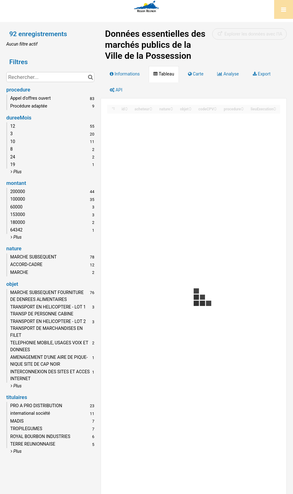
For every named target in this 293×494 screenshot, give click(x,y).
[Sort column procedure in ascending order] (242, 107)
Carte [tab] (195, 73)
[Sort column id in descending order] (126, 109)
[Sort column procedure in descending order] (242, 109)
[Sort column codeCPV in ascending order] (215, 107)
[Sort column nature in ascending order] (171, 107)
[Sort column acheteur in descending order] (150, 109)
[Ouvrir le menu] (283, 9)
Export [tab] (262, 73)
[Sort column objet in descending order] (190, 109)
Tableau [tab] (163, 73)
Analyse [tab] (228, 73)
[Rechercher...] (50, 77)
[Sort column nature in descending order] (171, 109)
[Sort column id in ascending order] (126, 107)
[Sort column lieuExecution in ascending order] (274, 107)
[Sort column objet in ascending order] (190, 107)
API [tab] (116, 89)
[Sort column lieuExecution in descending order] (274, 109)
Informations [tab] (125, 73)
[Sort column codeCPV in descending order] (215, 109)
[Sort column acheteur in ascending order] (150, 107)
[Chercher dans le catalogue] (90, 77)
